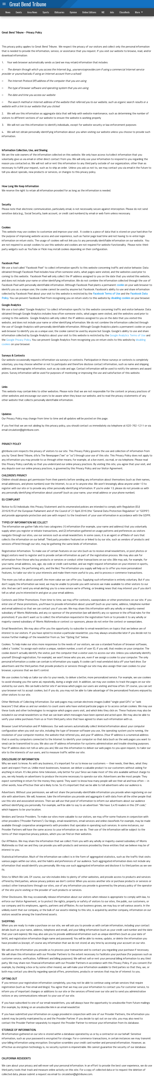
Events (19, 12)
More (139, 12)
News (7, 12)
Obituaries (59, 12)
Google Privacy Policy (18, 340)
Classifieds (124, 12)
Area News (32, 12)
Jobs (112, 12)
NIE (103, 12)
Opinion (73, 12)
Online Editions (89, 12)
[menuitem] (139, 12)
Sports (46, 12)
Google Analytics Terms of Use (128, 335)
